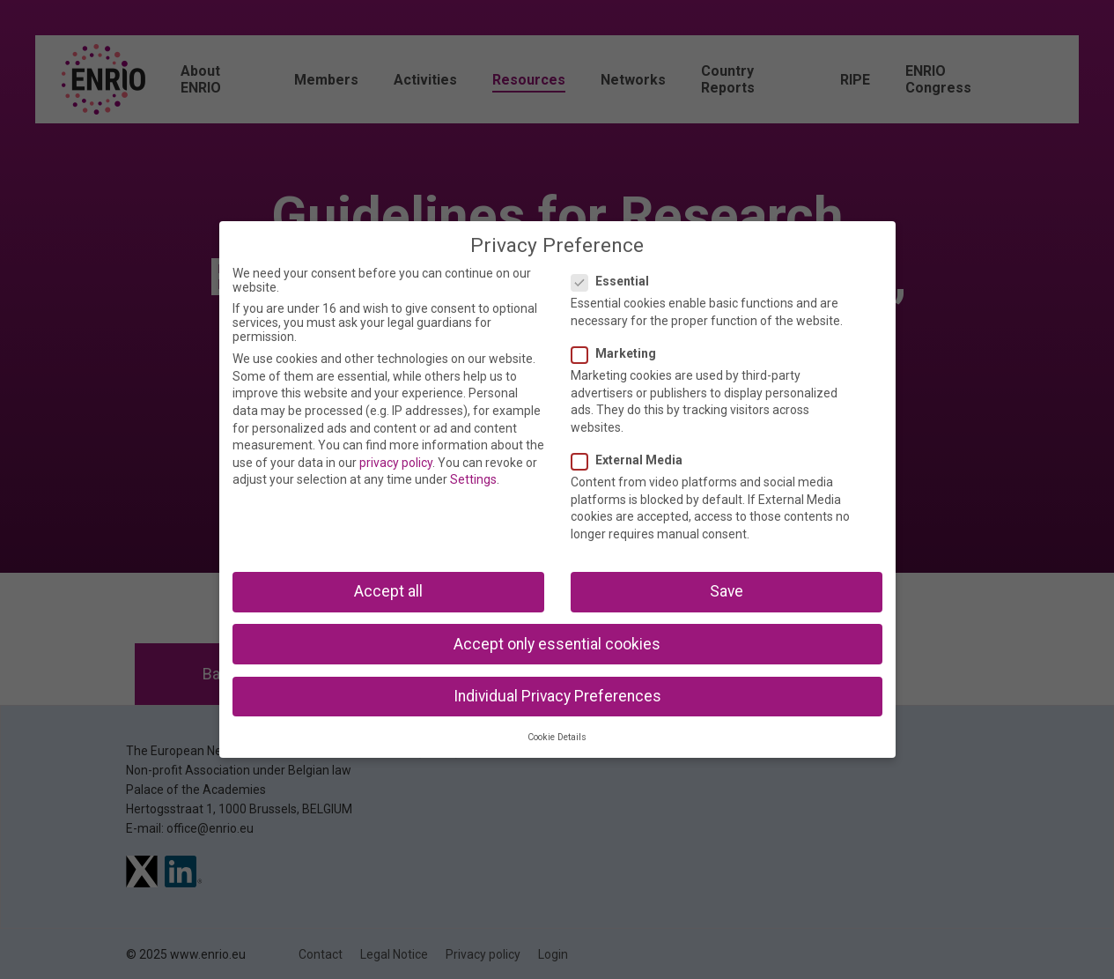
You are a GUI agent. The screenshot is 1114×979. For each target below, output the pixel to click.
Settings (473, 479)
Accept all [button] (388, 591)
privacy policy (395, 463)
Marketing (619, 353)
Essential (615, 281)
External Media (632, 460)
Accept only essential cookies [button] (557, 644)
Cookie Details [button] (557, 737)
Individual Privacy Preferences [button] (557, 696)
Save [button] (726, 591)
